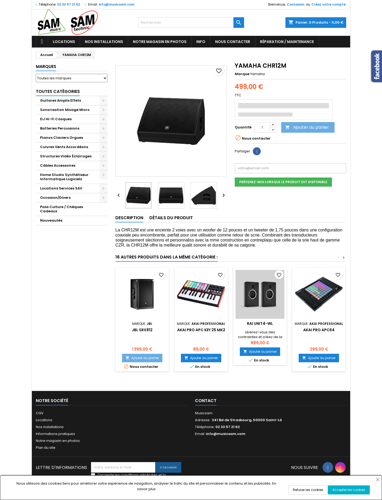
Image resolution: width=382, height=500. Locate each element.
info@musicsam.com (116, 4)
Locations (64, 41)
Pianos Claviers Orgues (61, 137)
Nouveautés (51, 220)
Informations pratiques (55, 433)
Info (200, 41)
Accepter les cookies (348, 490)
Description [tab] (129, 218)
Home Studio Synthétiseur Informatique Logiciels (64, 177)
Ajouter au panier (307, 127)
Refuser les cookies (308, 490)
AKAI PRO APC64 (319, 330)
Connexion (296, 4)
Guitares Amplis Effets (60, 100)
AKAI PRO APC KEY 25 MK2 (201, 330)
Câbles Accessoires (57, 165)
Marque (242, 74)
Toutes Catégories (58, 91)
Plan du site (45, 447)
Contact (205, 401)
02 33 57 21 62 (68, 4)
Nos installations (104, 41)
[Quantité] (262, 127)
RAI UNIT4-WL (260, 323)
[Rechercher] (191, 22)
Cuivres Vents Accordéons (64, 146)
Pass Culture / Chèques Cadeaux (61, 209)
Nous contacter (232, 41)
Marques (46, 66)
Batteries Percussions (59, 128)
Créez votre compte (328, 4)
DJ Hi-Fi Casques (56, 119)
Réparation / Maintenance (287, 41)
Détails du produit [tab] (171, 218)
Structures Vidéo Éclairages (66, 156)
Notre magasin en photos (159, 41)
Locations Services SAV (61, 188)
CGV (40, 413)
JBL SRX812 (142, 330)
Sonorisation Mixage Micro (65, 109)
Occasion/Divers (55, 197)
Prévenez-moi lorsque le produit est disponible (283, 182)
